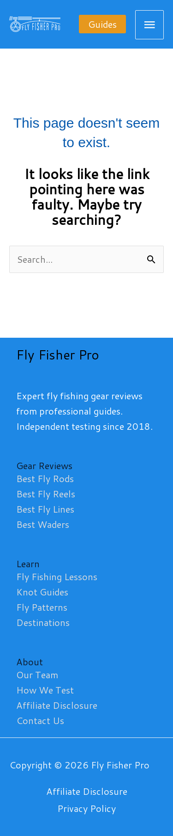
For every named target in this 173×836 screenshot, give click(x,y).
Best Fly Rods (45, 478)
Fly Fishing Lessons (56, 576)
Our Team (37, 674)
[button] (102, 24)
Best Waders (42, 524)
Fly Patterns (41, 607)
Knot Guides (42, 591)
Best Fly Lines (45, 508)
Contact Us (40, 720)
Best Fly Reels (45, 493)
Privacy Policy (86, 808)
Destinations (43, 622)
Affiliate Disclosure (56, 705)
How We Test (45, 689)
